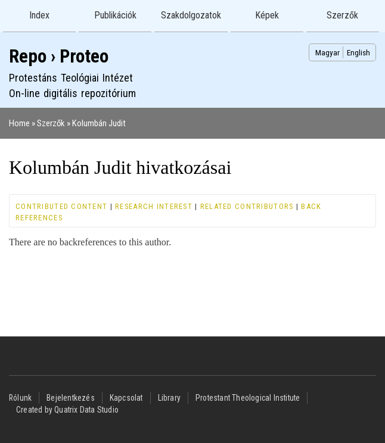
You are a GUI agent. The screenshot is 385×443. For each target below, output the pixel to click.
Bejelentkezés (70, 398)
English (358, 52)
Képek (267, 15)
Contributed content (61, 206)
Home (19, 123)
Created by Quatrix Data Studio (67, 409)
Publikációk (115, 15)
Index (39, 15)
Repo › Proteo (58, 56)
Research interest (153, 206)
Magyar (327, 52)
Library (169, 398)
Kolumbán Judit (99, 123)
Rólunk (20, 398)
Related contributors (247, 206)
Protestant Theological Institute (247, 398)
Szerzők (342, 15)
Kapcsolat (126, 398)
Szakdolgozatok (191, 15)
